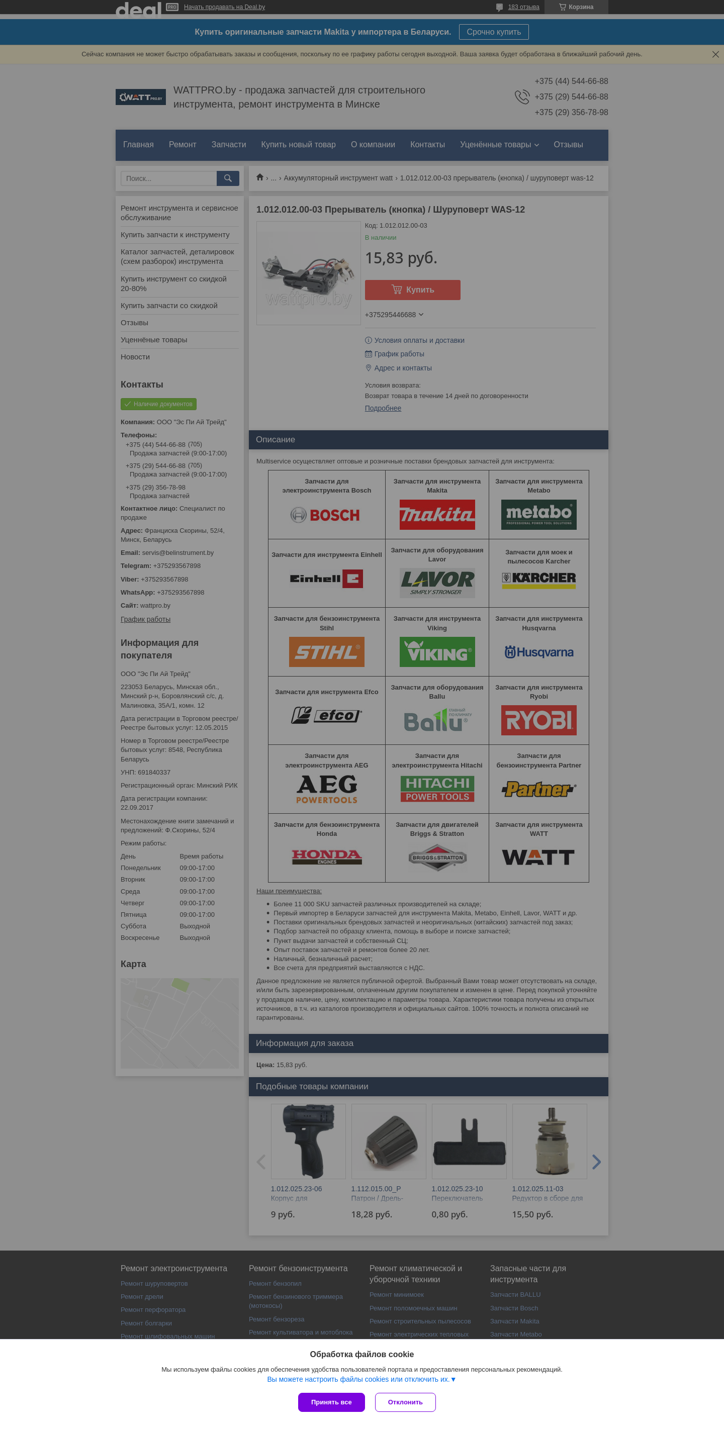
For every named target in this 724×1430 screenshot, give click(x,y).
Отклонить (405, 1402)
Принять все (331, 1402)
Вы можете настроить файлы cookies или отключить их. (358, 1379)
